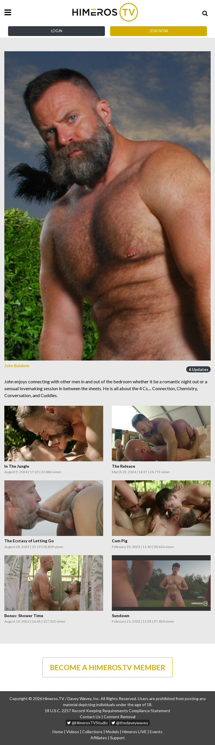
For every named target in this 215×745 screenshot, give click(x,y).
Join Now (158, 31)
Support (117, 737)
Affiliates (98, 737)
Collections (92, 731)
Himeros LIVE (134, 731)
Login (56, 31)
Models (112, 731)
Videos (72, 731)
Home (57, 731)
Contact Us (90, 716)
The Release (123, 466)
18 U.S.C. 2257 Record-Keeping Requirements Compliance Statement (107, 710)
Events (156, 731)
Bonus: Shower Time (23, 616)
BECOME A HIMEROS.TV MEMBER (107, 667)
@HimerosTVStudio (87, 722)
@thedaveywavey (130, 722)
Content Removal (119, 716)
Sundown (120, 616)
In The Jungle (16, 466)
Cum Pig (119, 541)
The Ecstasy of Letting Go (29, 541)
